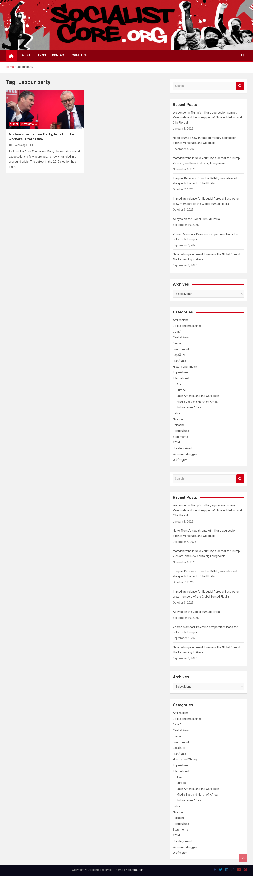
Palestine (179, 425)
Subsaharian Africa (189, 407)
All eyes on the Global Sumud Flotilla (196, 219)
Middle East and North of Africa (197, 401)
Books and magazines (187, 326)
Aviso (42, 55)
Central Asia (181, 337)
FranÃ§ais (179, 361)
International (29, 124)
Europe (14, 124)
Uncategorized (182, 448)
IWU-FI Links (80, 55)
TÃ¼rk (177, 442)
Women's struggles (185, 454)
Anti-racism (180, 320)
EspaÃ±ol (179, 355)
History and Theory (185, 366)
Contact (59, 55)
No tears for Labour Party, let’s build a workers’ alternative (41, 136)
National (178, 419)
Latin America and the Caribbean (198, 396)
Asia (179, 384)
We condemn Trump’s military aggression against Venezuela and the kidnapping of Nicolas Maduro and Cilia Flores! (207, 117)
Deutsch (178, 343)
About (27, 55)
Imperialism (180, 372)
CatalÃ (177, 331)
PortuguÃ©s (181, 431)
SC (33, 145)
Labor (176, 413)
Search (240, 86)
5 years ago (18, 145)
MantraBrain (135, 870)
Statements (180, 436)
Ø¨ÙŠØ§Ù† (180, 460)
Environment (181, 349)
